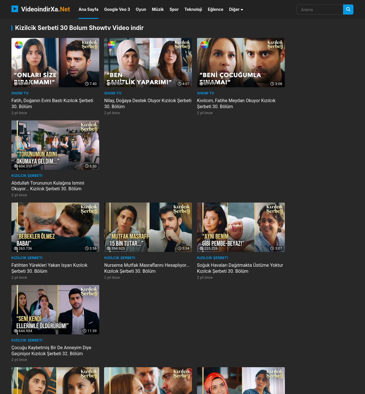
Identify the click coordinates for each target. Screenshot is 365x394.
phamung (22, 362)
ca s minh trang (188, 372)
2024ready (114, 372)
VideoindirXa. (40, 9)
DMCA (348, 387)
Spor (174, 9)
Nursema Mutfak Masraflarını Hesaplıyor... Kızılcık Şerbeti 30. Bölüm (137, 179)
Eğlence (216, 9)
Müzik (158, 9)
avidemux (272, 372)
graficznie (23, 372)
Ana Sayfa (88, 9)
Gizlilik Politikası (293, 387)
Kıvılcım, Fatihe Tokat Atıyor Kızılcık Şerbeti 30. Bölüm (134, 258)
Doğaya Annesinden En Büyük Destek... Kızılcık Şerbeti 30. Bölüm (50, 258)
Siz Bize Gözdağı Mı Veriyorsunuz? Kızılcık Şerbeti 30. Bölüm (133, 337)
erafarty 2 (138, 372)
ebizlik (161, 372)
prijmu (85, 362)
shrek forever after (55, 362)
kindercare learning (309, 362)
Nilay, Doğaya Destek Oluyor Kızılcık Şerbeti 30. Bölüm (134, 100)
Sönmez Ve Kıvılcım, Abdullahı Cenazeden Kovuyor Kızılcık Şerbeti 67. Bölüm (311, 261)
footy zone (247, 372)
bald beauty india (113, 362)
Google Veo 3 (117, 9)
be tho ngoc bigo (150, 362)
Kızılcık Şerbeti (287, 90)
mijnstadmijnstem (187, 362)
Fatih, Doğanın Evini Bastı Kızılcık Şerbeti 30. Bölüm (44, 100)
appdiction (88, 372)
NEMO (67, 387)
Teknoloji (193, 9)
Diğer (236, 9)
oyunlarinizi (219, 372)
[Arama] (348, 10)
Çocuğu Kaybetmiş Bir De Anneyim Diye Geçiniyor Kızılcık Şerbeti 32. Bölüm (312, 179)
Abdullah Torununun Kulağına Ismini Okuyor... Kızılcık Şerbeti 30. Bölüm (308, 100)
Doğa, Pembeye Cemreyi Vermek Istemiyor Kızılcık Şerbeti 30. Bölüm (220, 258)
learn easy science (55, 372)
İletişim (268, 387)
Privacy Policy (325, 387)
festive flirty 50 (224, 362)
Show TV (20, 90)
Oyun (141, 9)
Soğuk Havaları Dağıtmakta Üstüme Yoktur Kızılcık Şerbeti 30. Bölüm (221, 179)
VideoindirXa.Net (40, 387)
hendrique (296, 372)
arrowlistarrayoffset (265, 362)
